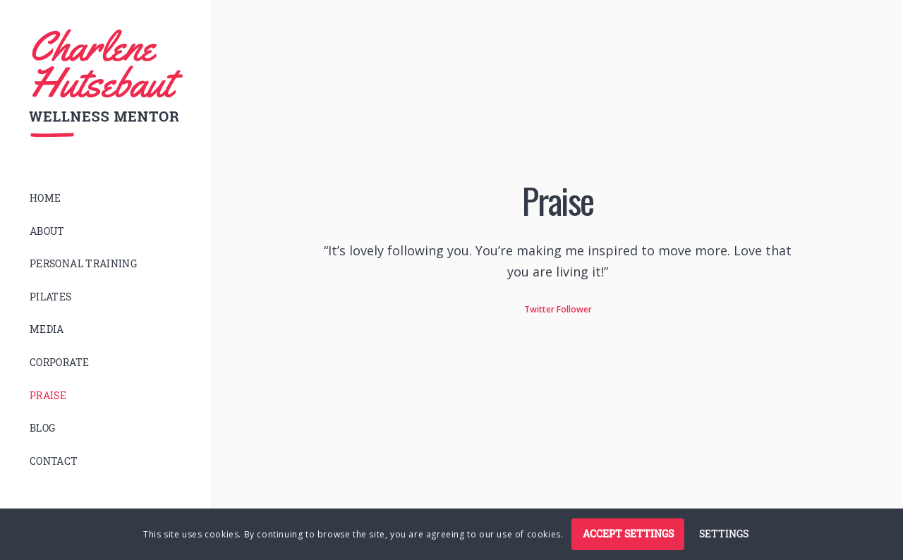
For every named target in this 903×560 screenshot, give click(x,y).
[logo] (105, 83)
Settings (724, 533)
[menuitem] (106, 198)
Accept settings (628, 533)
